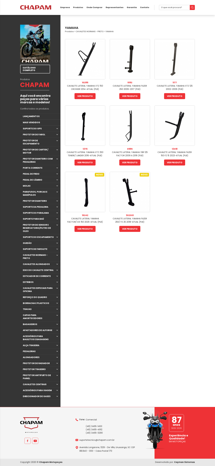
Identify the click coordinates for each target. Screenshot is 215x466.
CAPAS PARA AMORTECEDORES (32, 317)
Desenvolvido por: (175, 462)
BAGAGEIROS (30, 324)
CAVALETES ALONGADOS (36, 264)
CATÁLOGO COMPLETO (29, 69)
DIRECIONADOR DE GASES (36, 396)
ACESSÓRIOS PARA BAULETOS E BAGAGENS (36, 338)
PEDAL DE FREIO (31, 173)
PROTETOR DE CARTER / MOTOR (35, 151)
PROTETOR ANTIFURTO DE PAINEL (37, 377)
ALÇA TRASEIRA (31, 345)
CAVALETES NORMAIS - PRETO (35, 257)
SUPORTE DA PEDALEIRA (35, 206)
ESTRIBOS (28, 282)
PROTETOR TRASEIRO (34, 369)
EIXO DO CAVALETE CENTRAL (38, 270)
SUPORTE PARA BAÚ (33, 218)
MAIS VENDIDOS (31, 122)
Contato (144, 7)
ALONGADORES (31, 357)
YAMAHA (110, 31)
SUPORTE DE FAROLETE (35, 249)
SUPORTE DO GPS (32, 128)
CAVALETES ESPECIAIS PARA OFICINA (38, 290)
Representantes (114, 7)
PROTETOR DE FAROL (34, 134)
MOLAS (26, 185)
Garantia (132, 7)
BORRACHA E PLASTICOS (36, 303)
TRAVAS (27, 309)
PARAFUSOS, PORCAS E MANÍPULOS (35, 193)
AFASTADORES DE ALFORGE (37, 330)
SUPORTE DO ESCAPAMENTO (38, 237)
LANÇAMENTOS (31, 116)
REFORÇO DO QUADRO (35, 297)
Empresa (65, 7)
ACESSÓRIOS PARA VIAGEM (37, 390)
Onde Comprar (94, 7)
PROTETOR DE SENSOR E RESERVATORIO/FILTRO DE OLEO (37, 228)
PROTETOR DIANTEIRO (35, 200)
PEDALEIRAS (29, 351)
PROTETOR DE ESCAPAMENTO (31, 142)
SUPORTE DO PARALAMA (36, 212)
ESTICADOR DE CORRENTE (37, 276)
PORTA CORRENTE (32, 167)
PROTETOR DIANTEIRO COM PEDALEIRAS (38, 160)
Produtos (78, 7)
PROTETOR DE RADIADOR (36, 363)
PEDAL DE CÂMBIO (32, 179)
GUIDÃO (27, 243)
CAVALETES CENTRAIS (34, 384)
